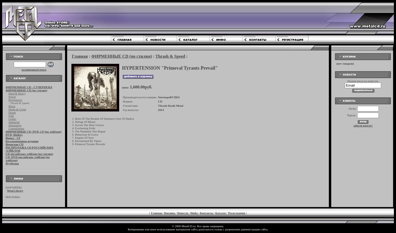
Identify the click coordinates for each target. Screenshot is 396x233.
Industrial (14, 122)
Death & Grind (17, 109)
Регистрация (237, 212)
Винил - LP (13, 138)
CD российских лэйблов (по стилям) (29, 153)
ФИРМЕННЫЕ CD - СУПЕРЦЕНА (29, 87)
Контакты (207, 212)
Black (11, 106)
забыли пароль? (363, 125)
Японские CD (14, 144)
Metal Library (15, 190)
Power (12, 96)
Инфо (194, 212)
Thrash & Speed (170, 56)
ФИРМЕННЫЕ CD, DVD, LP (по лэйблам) (34, 131)
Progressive (15, 99)
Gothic (12, 118)
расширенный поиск (33, 69)
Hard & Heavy (17, 93)
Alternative (14, 125)
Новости (183, 212)
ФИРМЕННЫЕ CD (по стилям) (26, 90)
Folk (11, 115)
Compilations (16, 128)
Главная (80, 56)
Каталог (221, 212)
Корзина (170, 212)
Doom (12, 112)
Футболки (12, 163)
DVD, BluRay (14, 134)
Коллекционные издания (22, 141)
